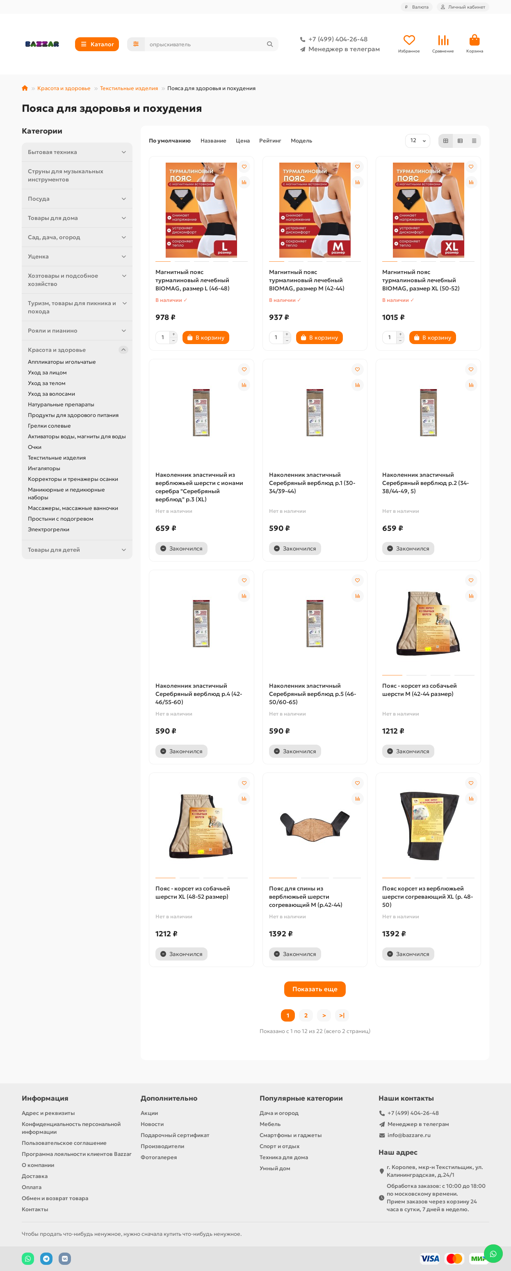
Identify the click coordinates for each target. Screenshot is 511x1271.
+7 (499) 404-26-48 (332, 39)
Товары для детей (78, 550)
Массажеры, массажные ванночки (73, 508)
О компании (38, 1165)
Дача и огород (279, 1113)
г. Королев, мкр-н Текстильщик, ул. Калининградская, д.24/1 (435, 1171)
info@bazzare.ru (409, 1135)
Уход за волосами (51, 394)
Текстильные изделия (129, 89)
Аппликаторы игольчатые (62, 362)
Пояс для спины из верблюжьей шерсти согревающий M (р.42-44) (305, 897)
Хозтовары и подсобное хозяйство (78, 280)
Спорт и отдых (279, 1146)
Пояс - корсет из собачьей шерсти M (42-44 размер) (419, 690)
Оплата (31, 1187)
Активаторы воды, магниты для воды (77, 437)
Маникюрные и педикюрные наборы (66, 494)
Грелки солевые (49, 426)
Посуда (78, 199)
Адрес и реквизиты (48, 1113)
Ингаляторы (44, 469)
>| (342, 1016)
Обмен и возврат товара (55, 1198)
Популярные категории (301, 1098)
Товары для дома (78, 219)
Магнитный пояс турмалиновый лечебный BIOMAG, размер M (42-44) (306, 281)
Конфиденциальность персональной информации (71, 1128)
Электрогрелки (48, 530)
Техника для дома (284, 1157)
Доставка (35, 1176)
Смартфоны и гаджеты (291, 1135)
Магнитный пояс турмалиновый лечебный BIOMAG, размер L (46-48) (192, 281)
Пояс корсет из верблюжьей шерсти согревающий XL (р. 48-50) (427, 897)
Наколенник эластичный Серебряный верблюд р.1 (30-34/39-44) (312, 484)
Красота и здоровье (64, 89)
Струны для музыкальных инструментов (65, 176)
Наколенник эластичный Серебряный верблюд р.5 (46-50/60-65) (312, 695)
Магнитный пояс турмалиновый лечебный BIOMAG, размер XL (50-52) (421, 281)
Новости (152, 1124)
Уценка (78, 257)
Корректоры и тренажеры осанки (73, 479)
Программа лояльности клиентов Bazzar (77, 1154)
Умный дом (275, 1168)
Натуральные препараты (61, 405)
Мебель (270, 1124)
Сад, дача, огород (78, 238)
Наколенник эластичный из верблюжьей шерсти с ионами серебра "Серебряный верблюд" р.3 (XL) (199, 488)
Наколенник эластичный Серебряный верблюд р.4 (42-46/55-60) (198, 695)
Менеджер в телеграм (338, 49)
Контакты (35, 1209)
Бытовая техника (78, 153)
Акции (149, 1113)
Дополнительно (169, 1098)
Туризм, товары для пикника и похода (78, 308)
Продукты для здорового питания (73, 415)
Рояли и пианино (78, 331)
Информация (45, 1098)
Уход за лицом (47, 373)
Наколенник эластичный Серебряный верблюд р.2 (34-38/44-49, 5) (425, 484)
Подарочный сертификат (175, 1135)
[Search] (212, 45)
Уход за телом (47, 384)
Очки (34, 447)
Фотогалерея (159, 1157)
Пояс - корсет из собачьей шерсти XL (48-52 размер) (192, 893)
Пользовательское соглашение (64, 1143)
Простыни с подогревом (61, 519)
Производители (162, 1146)
